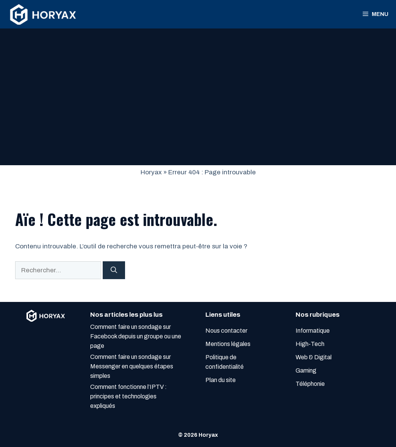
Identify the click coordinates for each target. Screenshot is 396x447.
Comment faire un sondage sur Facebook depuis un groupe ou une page (135, 336)
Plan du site (220, 380)
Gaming (306, 370)
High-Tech (310, 344)
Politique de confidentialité (224, 362)
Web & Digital (314, 357)
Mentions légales (227, 344)
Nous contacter (226, 330)
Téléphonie (310, 384)
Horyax (151, 172)
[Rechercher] (114, 270)
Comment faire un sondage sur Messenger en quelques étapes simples (131, 366)
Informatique (313, 330)
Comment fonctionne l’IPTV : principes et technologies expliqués (128, 396)
